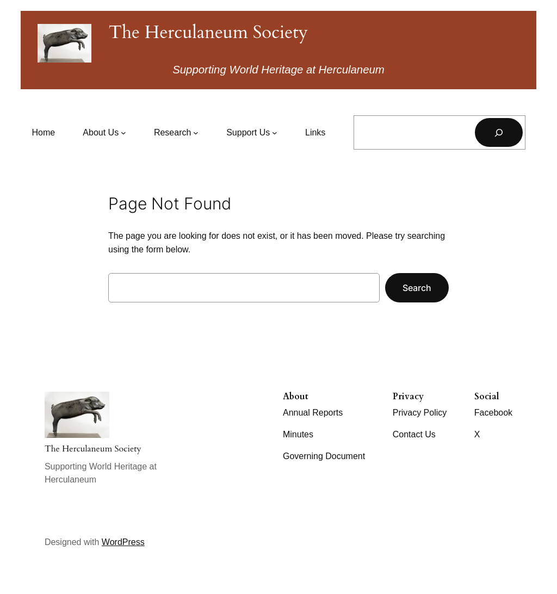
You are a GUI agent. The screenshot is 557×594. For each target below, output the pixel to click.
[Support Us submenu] (251, 133)
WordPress (123, 542)
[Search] (499, 132)
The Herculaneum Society (208, 32)
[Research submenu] (176, 133)
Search (417, 287)
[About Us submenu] (104, 133)
